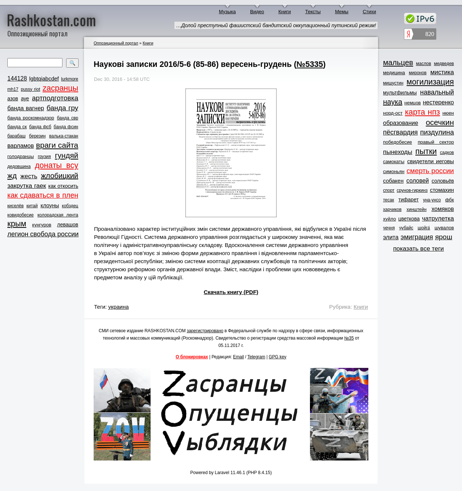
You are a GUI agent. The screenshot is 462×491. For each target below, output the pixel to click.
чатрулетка (438, 218)
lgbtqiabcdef (44, 78)
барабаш (16, 136)
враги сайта (57, 145)
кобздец (70, 205)
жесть (29, 176)
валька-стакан (63, 136)
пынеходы (397, 151)
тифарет (408, 200)
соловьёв (443, 181)
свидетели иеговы (430, 161)
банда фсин (66, 126)
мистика (442, 72)
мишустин (393, 83)
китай (32, 205)
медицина (394, 72)
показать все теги (418, 248)
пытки (426, 151)
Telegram (257, 356)
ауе (25, 98)
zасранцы (60, 88)
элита (390, 237)
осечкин (440, 122)
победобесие (397, 142)
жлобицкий (59, 176)
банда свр (67, 118)
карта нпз (422, 112)
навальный (437, 92)
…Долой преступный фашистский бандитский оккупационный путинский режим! (276, 25)
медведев (444, 63)
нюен (448, 113)
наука (392, 102)
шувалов (444, 227)
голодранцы (20, 156)
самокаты (393, 161)
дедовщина (18, 166)
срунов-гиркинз (412, 190)
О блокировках (192, 356)
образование (400, 123)
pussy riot (30, 89)
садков (447, 152)
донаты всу (56, 165)
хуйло (389, 219)
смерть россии (430, 171)
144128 (17, 78)
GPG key (277, 356)
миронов (417, 72)
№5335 (309, 64)
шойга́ (424, 227)
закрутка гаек (26, 185)
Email (238, 356)
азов (12, 98)
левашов (67, 224)
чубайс (406, 227)
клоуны (49, 205)
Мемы (342, 11)
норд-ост (393, 113)
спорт (388, 190)
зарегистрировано (205, 330)
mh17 (12, 89)
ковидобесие (20, 215)
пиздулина (437, 132)
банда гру (62, 108)
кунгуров (41, 224)
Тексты (313, 11)
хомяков (443, 209)
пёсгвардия (400, 132)
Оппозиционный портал (116, 43)
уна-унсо (432, 200)
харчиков (392, 209)
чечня (389, 227)
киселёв (15, 205)
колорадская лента (57, 215)
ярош (443, 237)
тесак (388, 200)
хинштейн (416, 209)
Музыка (227, 11)
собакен (393, 181)
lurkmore (69, 79)
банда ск (17, 126)
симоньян (393, 171)
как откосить (63, 186)
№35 (349, 338)
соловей (417, 181)
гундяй (66, 155)
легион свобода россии (43, 234)
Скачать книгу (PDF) (231, 292)
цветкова (409, 219)
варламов (20, 146)
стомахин (442, 190)
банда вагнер (25, 108)
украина (118, 307)
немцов (412, 102)
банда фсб (40, 126)
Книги (284, 11)
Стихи (369, 11)
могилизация (430, 82)
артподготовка (55, 98)
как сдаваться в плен (42, 195)
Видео (257, 11)
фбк (449, 200)
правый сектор (436, 142)
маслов (423, 63)
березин (37, 136)
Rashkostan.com (51, 19)
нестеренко (438, 102)
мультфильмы (400, 93)
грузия (44, 156)
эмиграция (417, 237)
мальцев (398, 62)
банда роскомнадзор (30, 118)
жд (12, 175)
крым (16, 223)
